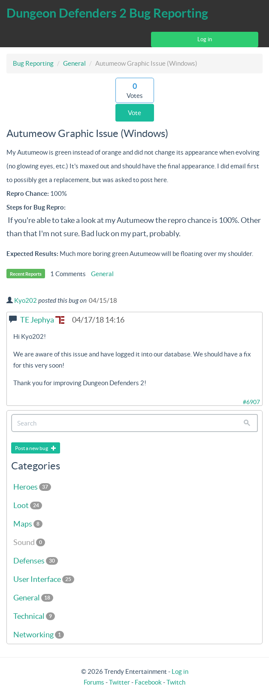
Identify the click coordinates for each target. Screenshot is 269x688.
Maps (27, 523)
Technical (34, 616)
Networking (38, 634)
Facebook (148, 682)
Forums (94, 682)
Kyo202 (25, 300)
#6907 (251, 402)
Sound (29, 542)
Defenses (35, 560)
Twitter (119, 682)
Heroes (32, 486)
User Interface (43, 579)
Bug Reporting (33, 63)
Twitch (175, 682)
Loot (27, 505)
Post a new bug (35, 448)
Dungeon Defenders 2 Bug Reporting (107, 13)
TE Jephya (42, 319)
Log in (204, 39)
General (74, 63)
